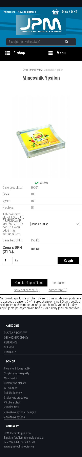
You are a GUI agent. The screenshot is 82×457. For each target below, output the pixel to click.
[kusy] (8, 260)
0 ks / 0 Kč (69, 11)
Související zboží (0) (27, 290)
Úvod (25, 69)
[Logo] (41, 25)
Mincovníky (36, 69)
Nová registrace (27, 11)
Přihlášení (9, 11)
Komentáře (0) (58, 290)
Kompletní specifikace (29, 283)
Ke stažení (59, 283)
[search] (71, 42)
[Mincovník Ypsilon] (41, 97)
